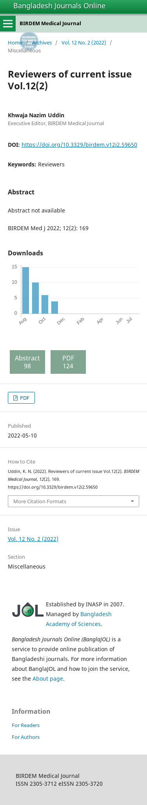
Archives (42, 42)
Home (15, 42)
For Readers (26, 725)
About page (48, 678)
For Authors (26, 736)
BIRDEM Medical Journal (50, 23)
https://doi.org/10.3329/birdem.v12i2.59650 (79, 144)
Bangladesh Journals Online (59, 5)
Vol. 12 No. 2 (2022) (84, 42)
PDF (24, 397)
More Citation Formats (39, 501)
